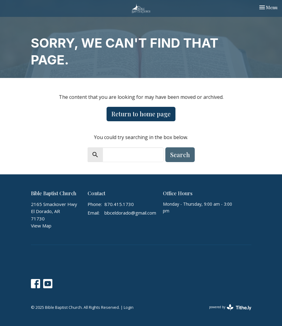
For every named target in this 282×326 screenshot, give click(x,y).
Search (180, 154)
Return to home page (141, 114)
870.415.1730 (119, 204)
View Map (41, 226)
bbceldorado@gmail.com (130, 213)
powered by (230, 307)
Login (128, 307)
